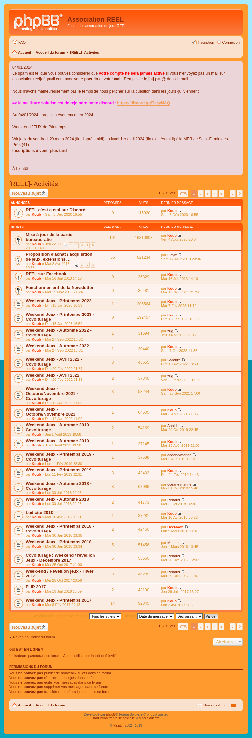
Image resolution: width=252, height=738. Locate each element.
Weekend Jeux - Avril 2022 (52, 375)
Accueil (24, 52)
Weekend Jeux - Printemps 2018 (59, 541)
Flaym (172, 255)
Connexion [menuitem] (231, 42)
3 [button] (208, 193)
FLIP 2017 (36, 586)
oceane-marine (179, 455)
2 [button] (201, 193)
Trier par (148, 616)
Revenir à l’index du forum (34, 637)
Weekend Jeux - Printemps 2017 (59, 600)
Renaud (173, 500)
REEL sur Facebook (46, 273)
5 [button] (221, 193)
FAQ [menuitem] (22, 42)
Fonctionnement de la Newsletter (60, 287)
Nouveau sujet (26, 193)
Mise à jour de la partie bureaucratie (49, 237)
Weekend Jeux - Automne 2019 (57, 440)
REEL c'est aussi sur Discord (55, 209)
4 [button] (215, 193)
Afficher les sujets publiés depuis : (77, 616)
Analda (172, 426)
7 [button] (233, 193)
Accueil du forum (50, 52)
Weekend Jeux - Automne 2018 (57, 499)
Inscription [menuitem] (206, 42)
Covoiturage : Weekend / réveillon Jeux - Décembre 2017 (60, 558)
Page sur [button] (183, 193)
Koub (36, 214)
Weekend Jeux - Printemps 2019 (59, 469)
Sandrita (174, 360)
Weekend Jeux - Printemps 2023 (59, 300)
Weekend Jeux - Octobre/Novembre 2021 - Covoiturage (52, 393)
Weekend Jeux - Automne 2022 (57, 345)
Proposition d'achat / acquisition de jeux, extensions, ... (59, 257)
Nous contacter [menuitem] (215, 705)
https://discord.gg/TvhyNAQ (143, 103)
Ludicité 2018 (39, 512)
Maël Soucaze (149, 718)
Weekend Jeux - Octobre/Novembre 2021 (50, 412)
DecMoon (175, 527)
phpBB (111, 714)
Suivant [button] (240, 193)
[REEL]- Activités (84, 52)
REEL (117, 725)
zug (170, 331)
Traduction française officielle (113, 718)
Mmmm (173, 543)
